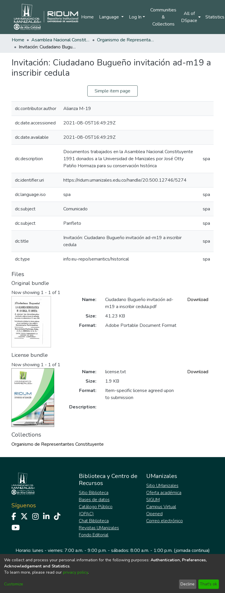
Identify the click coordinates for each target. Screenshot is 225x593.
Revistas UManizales (99, 528)
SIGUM (153, 500)
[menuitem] (191, 17)
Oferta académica (163, 493)
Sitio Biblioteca (93, 493)
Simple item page (112, 91)
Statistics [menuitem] (214, 17)
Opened (154, 514)
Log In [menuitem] (135, 17)
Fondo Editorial (93, 535)
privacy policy (75, 572)
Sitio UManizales (162, 486)
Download (197, 299)
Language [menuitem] (109, 17)
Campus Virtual (161, 507)
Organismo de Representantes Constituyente (126, 40)
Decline (187, 584)
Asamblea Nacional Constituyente (60, 40)
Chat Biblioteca (94, 521)
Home (87, 17)
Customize (13, 584)
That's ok (208, 584)
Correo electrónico (164, 521)
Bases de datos (94, 500)
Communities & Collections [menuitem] (163, 17)
